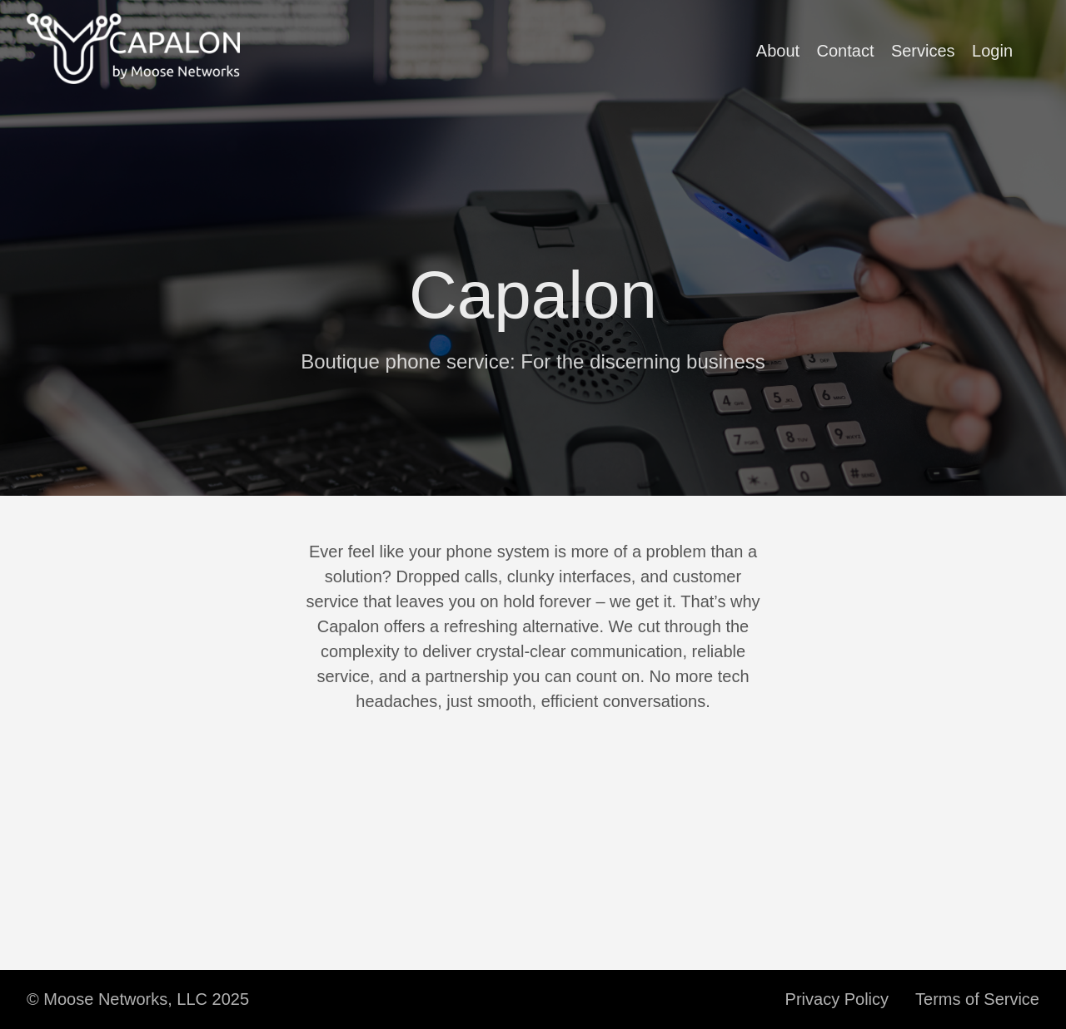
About (778, 51)
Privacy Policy (837, 999)
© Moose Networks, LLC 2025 (138, 999)
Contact (845, 51)
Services (923, 51)
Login (992, 51)
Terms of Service (977, 999)
